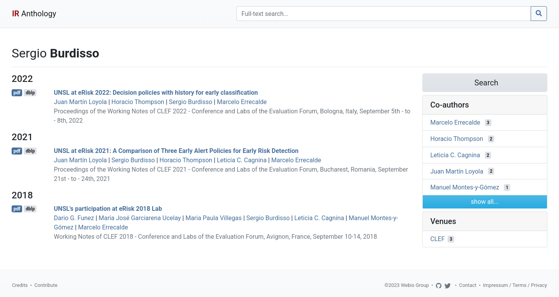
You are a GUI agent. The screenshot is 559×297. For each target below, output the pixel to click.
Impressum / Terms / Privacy (515, 285)
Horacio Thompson (137, 102)
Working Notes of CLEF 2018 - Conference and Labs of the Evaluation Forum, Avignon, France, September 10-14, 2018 (215, 236)
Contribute (45, 285)
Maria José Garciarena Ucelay (140, 218)
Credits (20, 285)
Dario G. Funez (74, 218)
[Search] (383, 13)
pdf (17, 93)
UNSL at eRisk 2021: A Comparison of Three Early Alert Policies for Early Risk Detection (176, 151)
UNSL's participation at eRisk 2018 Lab (108, 208)
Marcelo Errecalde (242, 102)
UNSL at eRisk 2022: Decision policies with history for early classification (156, 92)
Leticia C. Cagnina (242, 160)
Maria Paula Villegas (214, 218)
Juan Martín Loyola (80, 102)
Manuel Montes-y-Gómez (465, 187)
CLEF (438, 239)
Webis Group (415, 285)
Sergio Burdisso (190, 102)
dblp (30, 93)
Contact (468, 285)
